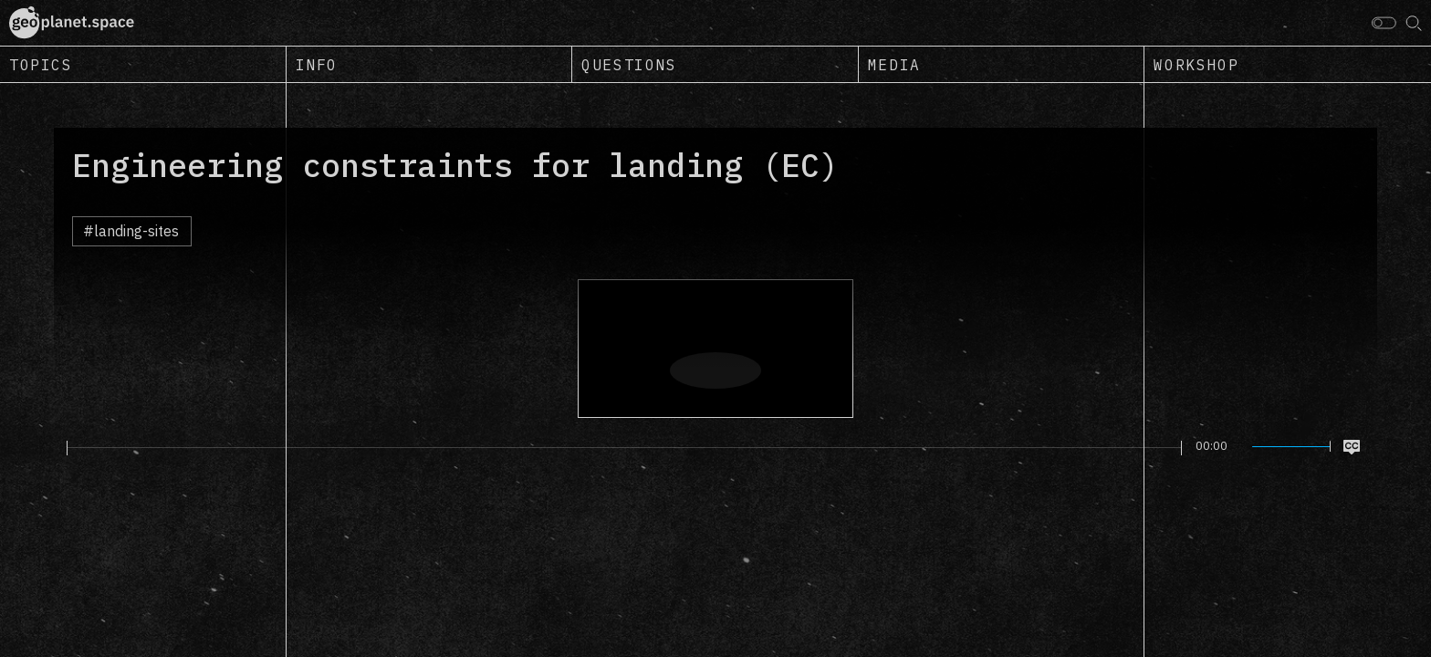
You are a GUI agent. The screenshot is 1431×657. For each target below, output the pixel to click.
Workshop (1196, 65)
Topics (41, 65)
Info (317, 65)
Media (894, 65)
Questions (628, 65)
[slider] (624, 448)
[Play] (56, 447)
